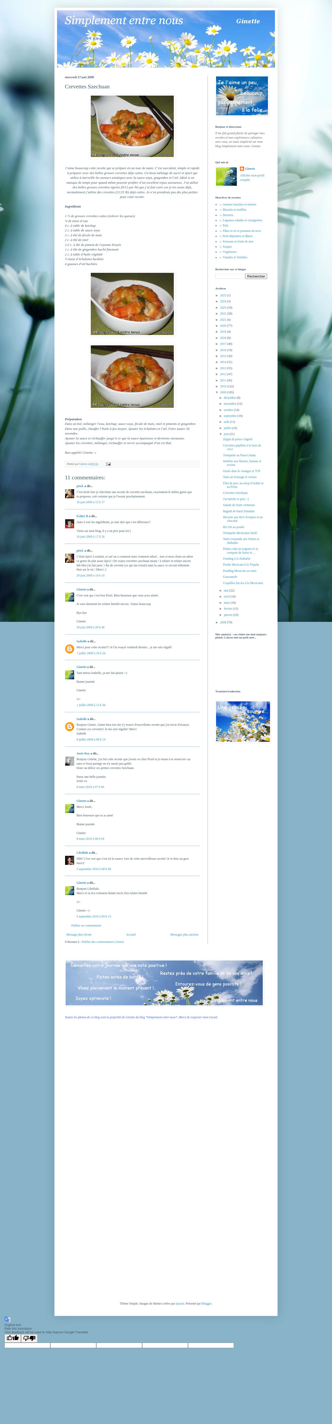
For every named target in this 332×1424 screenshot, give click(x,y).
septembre (230, 416)
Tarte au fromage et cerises (240, 477)
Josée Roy (83, 753)
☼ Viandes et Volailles (233, 257)
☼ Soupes (225, 246)
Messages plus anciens (184, 934)
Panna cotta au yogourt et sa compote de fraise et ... (240, 550)
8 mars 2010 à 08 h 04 (90, 839)
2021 (223, 320)
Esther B (82, 516)
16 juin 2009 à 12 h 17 (91, 502)
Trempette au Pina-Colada (239, 455)
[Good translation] (12, 1338)
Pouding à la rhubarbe (237, 558)
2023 (223, 307)
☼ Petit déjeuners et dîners (236, 236)
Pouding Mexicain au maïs (239, 571)
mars (227, 602)
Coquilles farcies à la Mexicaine (243, 583)
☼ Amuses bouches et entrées (237, 204)
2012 (223, 374)
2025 (223, 295)
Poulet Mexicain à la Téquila (241, 564)
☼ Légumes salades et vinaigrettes (240, 220)
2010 (223, 386)
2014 (223, 362)
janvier (228, 615)
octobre (229, 410)
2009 (223, 392)
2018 (223, 338)
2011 (223, 380)
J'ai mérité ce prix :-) (236, 499)
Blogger (206, 1303)
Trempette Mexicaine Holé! (240, 533)
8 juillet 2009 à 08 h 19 (91, 739)
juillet (228, 428)
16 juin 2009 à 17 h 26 (91, 536)
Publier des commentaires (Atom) (103, 942)
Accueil (131, 934)
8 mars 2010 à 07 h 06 (90, 787)
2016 (223, 350)
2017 (223, 344)
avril (227, 596)
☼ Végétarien (227, 252)
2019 (223, 331)
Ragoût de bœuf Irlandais (239, 511)
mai (226, 590)
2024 (223, 301)
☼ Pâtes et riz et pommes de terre (240, 231)
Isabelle (82, 641)
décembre (230, 398)
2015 (223, 356)
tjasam (180, 1303)
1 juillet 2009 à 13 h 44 (91, 705)
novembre (230, 403)
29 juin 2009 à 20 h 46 (91, 627)
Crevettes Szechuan (235, 493)
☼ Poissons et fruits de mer (236, 241)
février (228, 608)
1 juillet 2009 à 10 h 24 (91, 653)
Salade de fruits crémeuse (239, 505)
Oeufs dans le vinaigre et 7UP (241, 471)
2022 (223, 313)
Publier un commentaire (86, 925)
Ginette (81, 589)
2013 (223, 368)
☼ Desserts (226, 215)
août (227, 422)
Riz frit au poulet (233, 527)
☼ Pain (223, 225)
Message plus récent (78, 934)
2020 (223, 325)
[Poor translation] (29, 1338)
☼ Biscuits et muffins (232, 209)
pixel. (80, 486)
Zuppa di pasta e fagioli (237, 439)
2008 (223, 622)
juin (227, 434)
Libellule (82, 853)
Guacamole (230, 577)
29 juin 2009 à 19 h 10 (91, 575)
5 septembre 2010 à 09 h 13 (94, 916)
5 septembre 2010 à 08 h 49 (94, 869)
